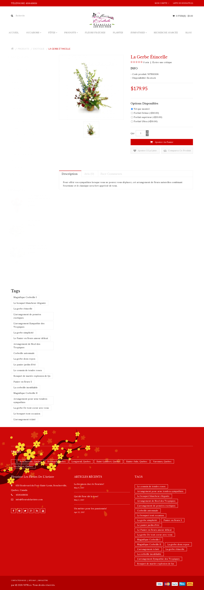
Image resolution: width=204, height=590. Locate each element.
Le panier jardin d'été (25, 364)
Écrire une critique (162, 62)
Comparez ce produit (177, 151)
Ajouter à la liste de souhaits (145, 151)
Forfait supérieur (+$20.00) (146, 117)
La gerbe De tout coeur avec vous (31, 407)
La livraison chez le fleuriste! (89, 484)
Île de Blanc (35, 220)
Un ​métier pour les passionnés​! (90, 508)
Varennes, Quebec (162, 461)
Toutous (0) (20, 167)
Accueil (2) (16, 62)
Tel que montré (140, 108)
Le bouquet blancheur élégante (30, 303)
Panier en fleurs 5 (23, 381)
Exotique (38, 48)
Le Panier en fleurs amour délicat (31, 338)
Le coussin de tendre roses (28, 370)
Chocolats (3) (21, 121)
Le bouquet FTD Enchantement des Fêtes (39, 198)
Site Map (32, 580)
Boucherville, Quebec (31, 461)
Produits (23, 48)
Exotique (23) (21, 141)
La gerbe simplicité (24, 332)
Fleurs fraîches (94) (21, 69)
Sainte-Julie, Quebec (136, 461)
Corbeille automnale (24, 353)
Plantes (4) (17, 75)
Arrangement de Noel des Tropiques (27, 346)
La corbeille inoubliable (26, 387)
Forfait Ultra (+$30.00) (144, 121)
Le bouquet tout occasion (27, 413)
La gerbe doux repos (24, 358)
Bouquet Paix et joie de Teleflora (37, 247)
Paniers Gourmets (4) (25, 154)
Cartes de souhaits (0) (25, 115)
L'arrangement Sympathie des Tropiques (29, 325)
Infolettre (43, 580)
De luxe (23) (20, 128)
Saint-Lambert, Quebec (109, 461)
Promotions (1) (19, 174)
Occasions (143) (19, 88)
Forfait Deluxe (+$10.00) (145, 113)
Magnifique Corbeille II (25, 393)
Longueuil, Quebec (81, 461)
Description (70, 173)
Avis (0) (89, 173)
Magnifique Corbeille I (25, 297)
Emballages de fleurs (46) (27, 134)
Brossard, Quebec (56, 461)
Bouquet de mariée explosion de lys (32, 376)
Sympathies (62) (19, 82)
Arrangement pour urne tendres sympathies (30, 400)
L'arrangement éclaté (25, 419)
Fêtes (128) (17, 95)
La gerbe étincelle (59, 48)
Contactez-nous (18, 580)
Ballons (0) (20, 108)
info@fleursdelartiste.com (29, 499)
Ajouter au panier (161, 142)
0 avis (146, 62)
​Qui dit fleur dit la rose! (86, 496)
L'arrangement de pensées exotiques (27, 316)
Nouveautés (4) (19, 180)
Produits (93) (18, 102)
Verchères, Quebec (23, 466)
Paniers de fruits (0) (24, 147)
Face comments (111, 173)
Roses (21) (19, 161)
